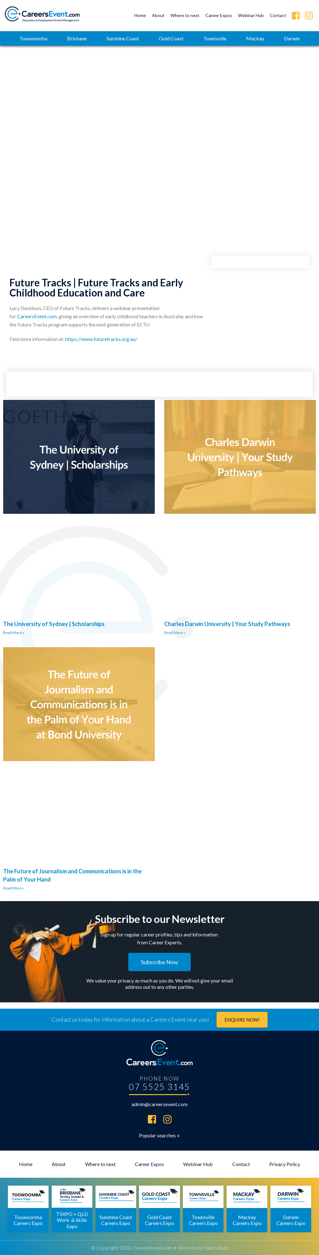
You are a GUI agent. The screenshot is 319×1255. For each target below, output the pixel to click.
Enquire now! (242, 1020)
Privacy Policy (284, 1164)
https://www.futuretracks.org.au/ (101, 339)
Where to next (185, 15)
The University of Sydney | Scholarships (54, 623)
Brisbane (77, 38)
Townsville (214, 38)
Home (140, 15)
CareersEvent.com (37, 316)
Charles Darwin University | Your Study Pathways (227, 623)
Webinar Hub (251, 15)
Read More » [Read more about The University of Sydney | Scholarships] (13, 632)
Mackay (255, 38)
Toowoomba (33, 38)
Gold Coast (171, 38)
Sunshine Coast (123, 38)
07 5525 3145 (159, 1087)
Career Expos (219, 15)
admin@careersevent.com (159, 1104)
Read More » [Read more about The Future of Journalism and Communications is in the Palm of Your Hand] (13, 888)
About (158, 15)
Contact (278, 15)
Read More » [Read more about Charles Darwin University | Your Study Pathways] (174, 632)
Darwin (292, 38)
